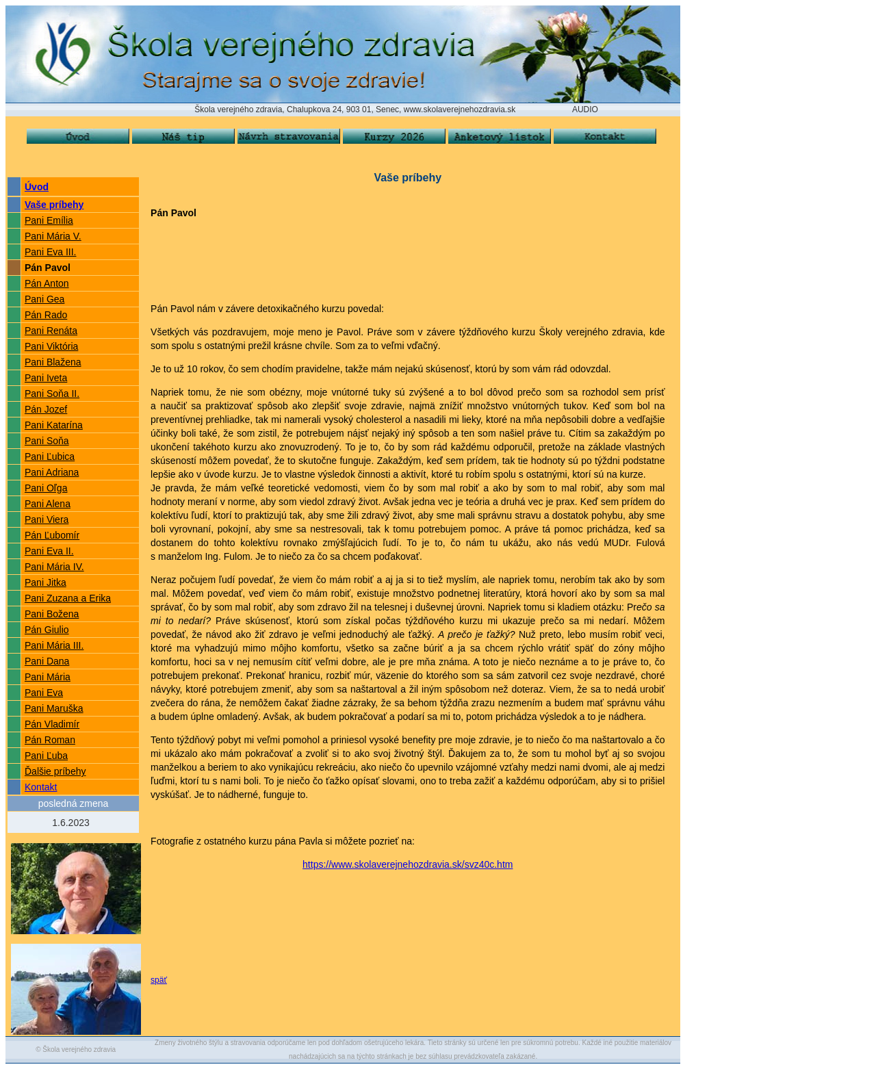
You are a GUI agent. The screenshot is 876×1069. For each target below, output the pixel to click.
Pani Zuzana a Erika (68, 598)
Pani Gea (44, 299)
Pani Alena (47, 503)
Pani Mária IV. (54, 566)
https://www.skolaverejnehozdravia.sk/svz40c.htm (407, 864)
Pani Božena (52, 613)
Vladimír (60, 724)
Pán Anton (47, 283)
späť (159, 980)
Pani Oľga (46, 487)
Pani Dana (47, 661)
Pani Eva (44, 692)
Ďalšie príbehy (55, 771)
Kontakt (41, 787)
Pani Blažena (53, 362)
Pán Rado (46, 314)
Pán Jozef (46, 409)
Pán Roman (50, 739)
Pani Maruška (54, 708)
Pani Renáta (51, 330)
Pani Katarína (54, 425)
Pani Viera (46, 519)
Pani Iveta (46, 377)
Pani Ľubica (50, 456)
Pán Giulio (47, 629)
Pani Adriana (52, 472)
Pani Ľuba (46, 755)
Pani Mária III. (54, 645)
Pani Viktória (51, 346)
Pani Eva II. (49, 550)
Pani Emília (49, 220)
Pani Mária (47, 676)
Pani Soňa (47, 440)
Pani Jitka (45, 582)
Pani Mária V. (53, 236)
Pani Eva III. (50, 251)
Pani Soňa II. (52, 393)
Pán (33, 724)
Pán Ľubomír (52, 535)
